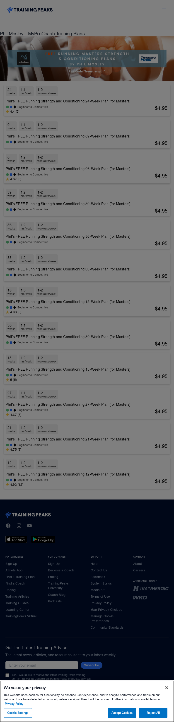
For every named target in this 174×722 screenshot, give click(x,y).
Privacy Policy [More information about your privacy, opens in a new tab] (14, 711)
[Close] (167, 695)
